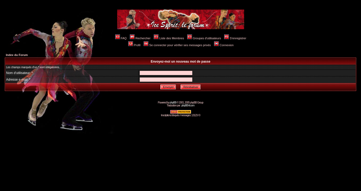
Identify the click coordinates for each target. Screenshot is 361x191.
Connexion (224, 45)
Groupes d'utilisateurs (204, 38)
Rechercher (140, 38)
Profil (134, 45)
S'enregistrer (235, 38)
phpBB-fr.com (187, 105)
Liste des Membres (169, 38)
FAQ (121, 38)
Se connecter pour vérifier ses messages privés (177, 45)
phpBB (173, 102)
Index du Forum (17, 55)
